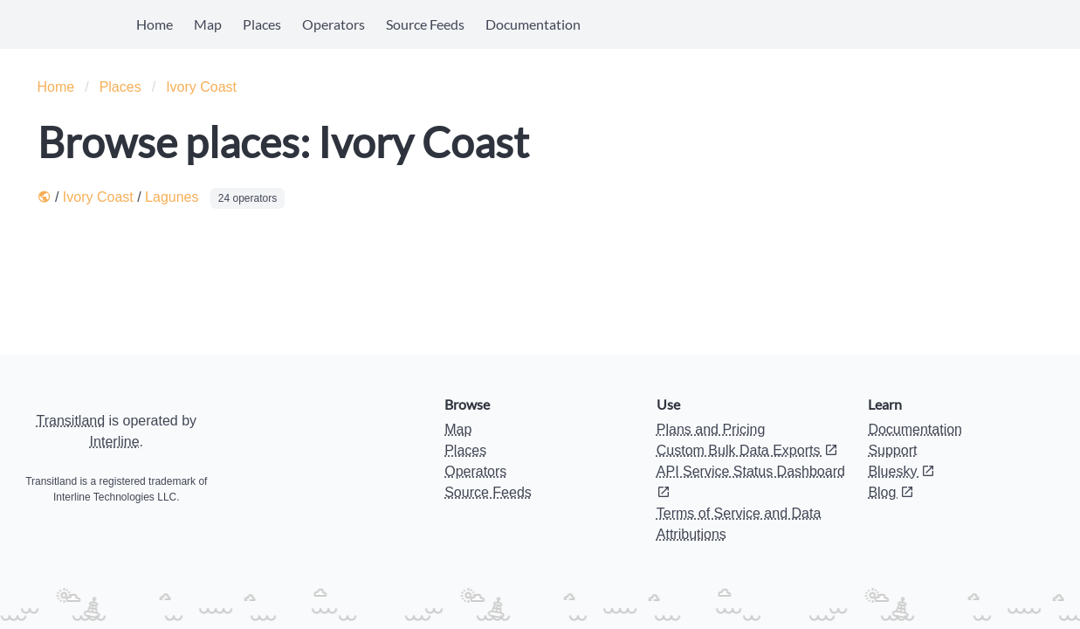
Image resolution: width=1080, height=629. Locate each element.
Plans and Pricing (711, 429)
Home (154, 24)
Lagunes (171, 197)
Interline (115, 441)
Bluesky (901, 471)
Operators (333, 24)
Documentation (533, 24)
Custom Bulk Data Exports (747, 450)
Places (262, 24)
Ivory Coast (201, 86)
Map (208, 24)
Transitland (71, 420)
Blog (890, 492)
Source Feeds (425, 24)
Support (892, 450)
